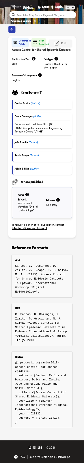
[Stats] (44, 7)
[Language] (70, 7)
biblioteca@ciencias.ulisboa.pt (29, 228)
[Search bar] (46, 15)
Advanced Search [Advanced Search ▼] (23, 21)
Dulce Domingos (24, 116)
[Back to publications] (11, 29)
